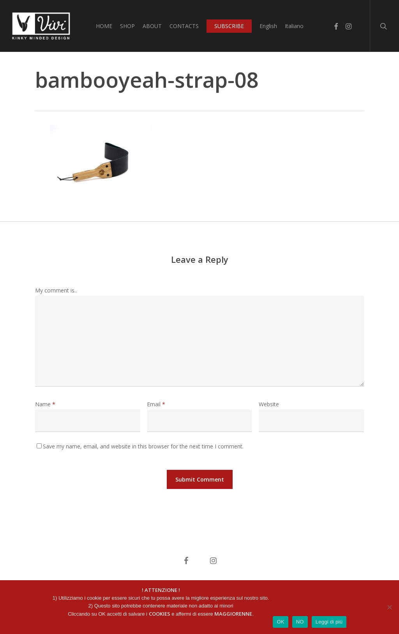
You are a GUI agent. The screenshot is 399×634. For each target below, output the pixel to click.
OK (280, 622)
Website (269, 404)
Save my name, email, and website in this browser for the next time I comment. (143, 446)
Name (45, 404)
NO (300, 622)
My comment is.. (56, 290)
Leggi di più (329, 622)
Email (156, 404)
